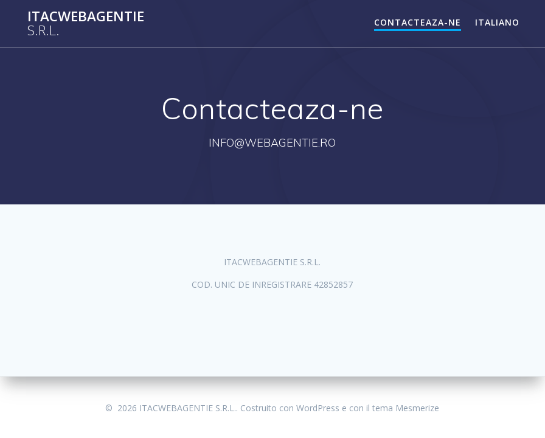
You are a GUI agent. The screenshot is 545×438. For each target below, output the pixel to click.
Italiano (497, 22)
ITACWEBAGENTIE (85, 23)
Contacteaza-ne (417, 22)
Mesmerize (417, 408)
